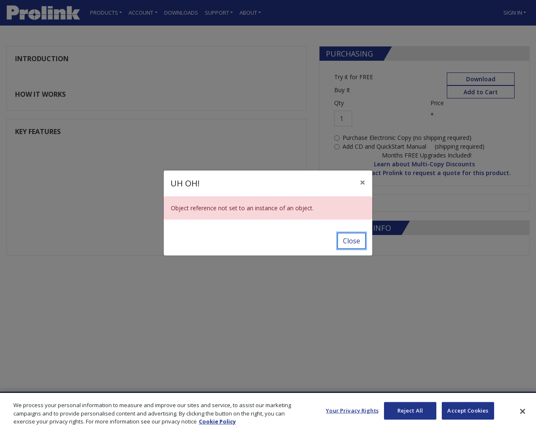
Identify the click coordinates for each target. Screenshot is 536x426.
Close (351, 240)
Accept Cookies (467, 414)
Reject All (410, 414)
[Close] (362, 182)
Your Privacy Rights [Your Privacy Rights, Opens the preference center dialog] (352, 414)
